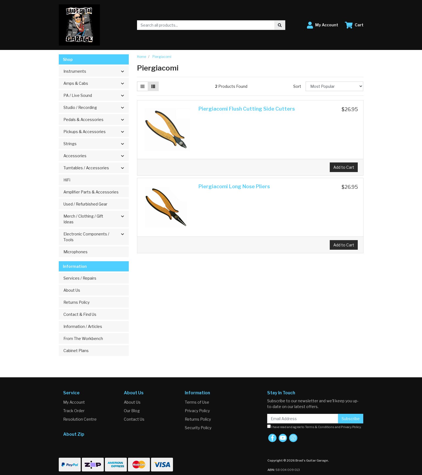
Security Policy (198, 427)
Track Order (74, 410)
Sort (297, 86)
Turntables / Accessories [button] (86, 167)
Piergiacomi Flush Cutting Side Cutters (247, 109)
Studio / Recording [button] (80, 107)
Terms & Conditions (319, 427)
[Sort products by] (335, 86)
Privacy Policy (197, 410)
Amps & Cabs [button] (75, 83)
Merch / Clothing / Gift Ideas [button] (83, 219)
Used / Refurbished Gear (85, 204)
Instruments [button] (74, 71)
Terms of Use (197, 402)
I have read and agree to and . (314, 427)
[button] (322, 25)
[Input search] (206, 25)
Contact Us (134, 419)
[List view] (153, 86)
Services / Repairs (79, 278)
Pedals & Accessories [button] (83, 119)
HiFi (66, 180)
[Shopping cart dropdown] (354, 25)
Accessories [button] (74, 155)
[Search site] (279, 25)
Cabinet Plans (76, 350)
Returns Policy (76, 302)
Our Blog (132, 410)
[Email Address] (302, 418)
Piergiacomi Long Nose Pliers (234, 186)
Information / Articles (82, 326)
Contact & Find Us (79, 314)
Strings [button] (70, 143)
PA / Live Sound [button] (77, 95)
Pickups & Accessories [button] (84, 131)
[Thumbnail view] (142, 86)
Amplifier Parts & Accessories (91, 192)
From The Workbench (83, 338)
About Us (71, 290)
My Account (74, 402)
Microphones (75, 251)
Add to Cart (343, 167)
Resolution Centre (80, 419)
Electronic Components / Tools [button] (86, 237)
